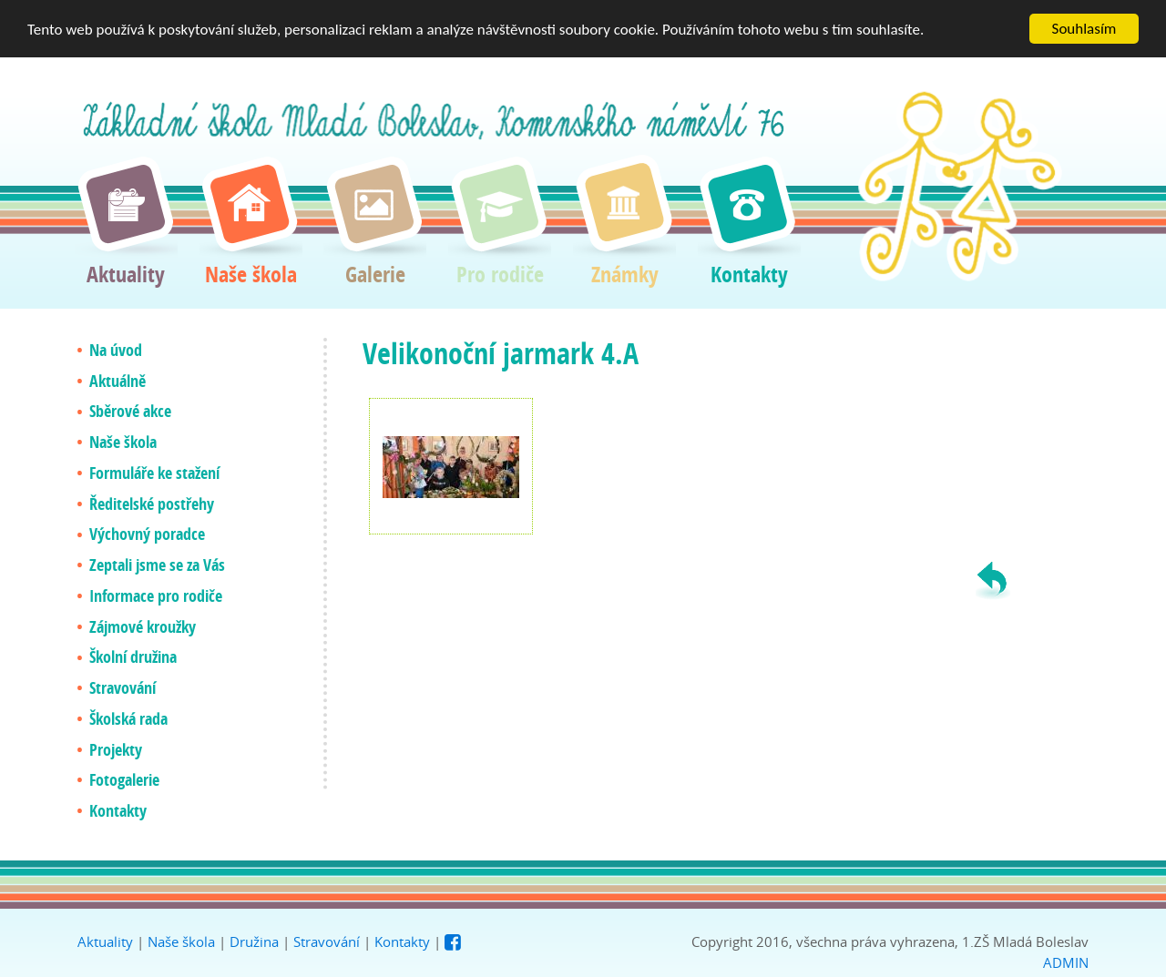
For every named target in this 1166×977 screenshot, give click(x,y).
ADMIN (1066, 961)
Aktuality (105, 941)
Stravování (326, 941)
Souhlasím (1084, 28)
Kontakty (402, 941)
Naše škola (181, 941)
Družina (254, 941)
